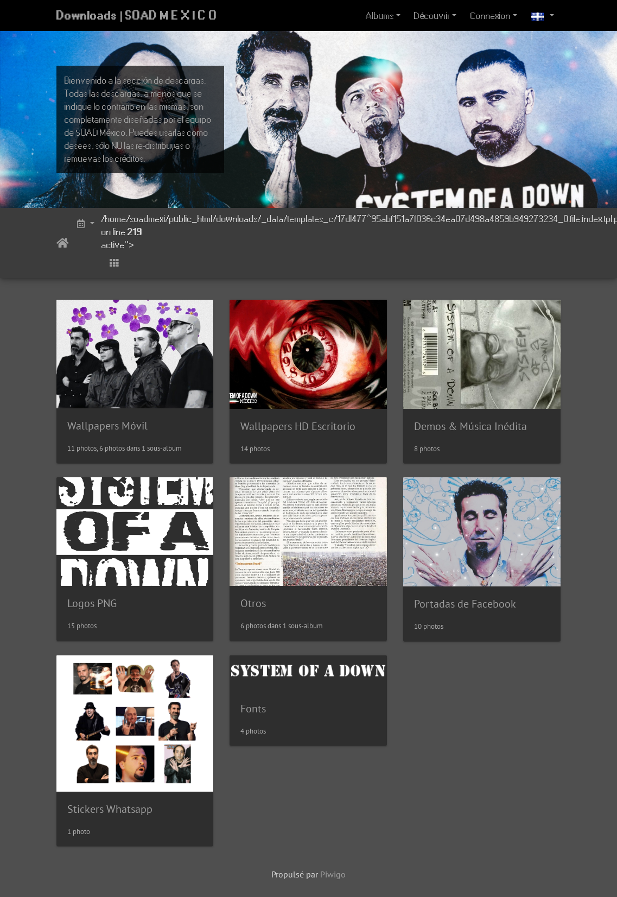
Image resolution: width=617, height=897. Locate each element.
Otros (253, 603)
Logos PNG (92, 603)
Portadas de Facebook (465, 604)
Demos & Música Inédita (470, 426)
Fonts (253, 709)
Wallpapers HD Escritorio (297, 426)
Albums (380, 16)
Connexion (490, 16)
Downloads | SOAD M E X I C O (137, 16)
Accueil (62, 243)
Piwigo (333, 874)
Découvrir (432, 16)
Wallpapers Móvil (107, 426)
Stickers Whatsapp (109, 809)
